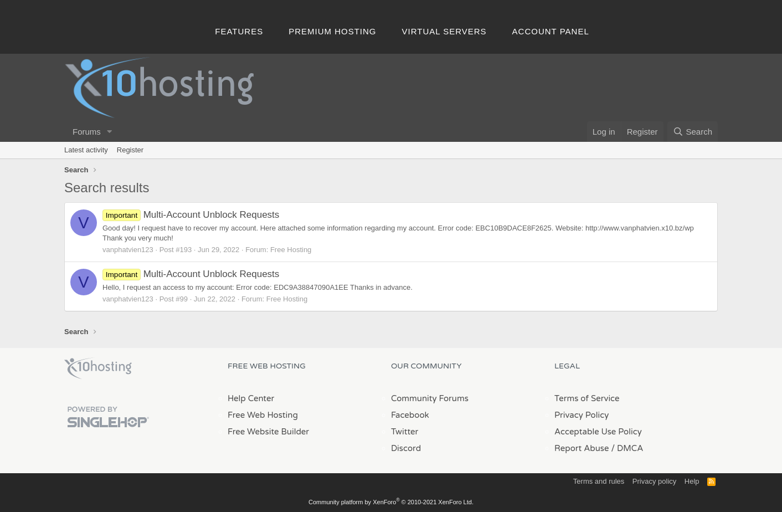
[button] (109, 131)
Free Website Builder (268, 432)
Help (692, 481)
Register (130, 150)
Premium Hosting (332, 31)
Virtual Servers (444, 31)
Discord (406, 448)
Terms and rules (598, 481)
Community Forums (430, 398)
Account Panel (550, 31)
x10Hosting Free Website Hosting (98, 368)
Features (239, 31)
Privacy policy (654, 481)
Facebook (410, 415)
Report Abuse (581, 448)
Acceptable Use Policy (598, 432)
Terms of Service (587, 398)
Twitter (404, 432)
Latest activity (86, 150)
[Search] (692, 131)
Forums (87, 131)
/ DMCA (627, 448)
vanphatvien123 (127, 249)
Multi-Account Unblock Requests (190, 214)
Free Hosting (290, 249)
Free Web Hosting (263, 415)
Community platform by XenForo (391, 502)
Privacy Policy (581, 415)
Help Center (251, 398)
